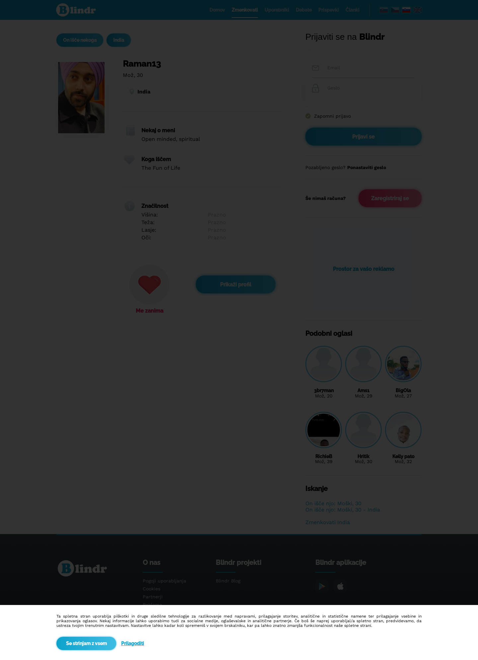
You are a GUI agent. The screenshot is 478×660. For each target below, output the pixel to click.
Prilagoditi (132, 643)
